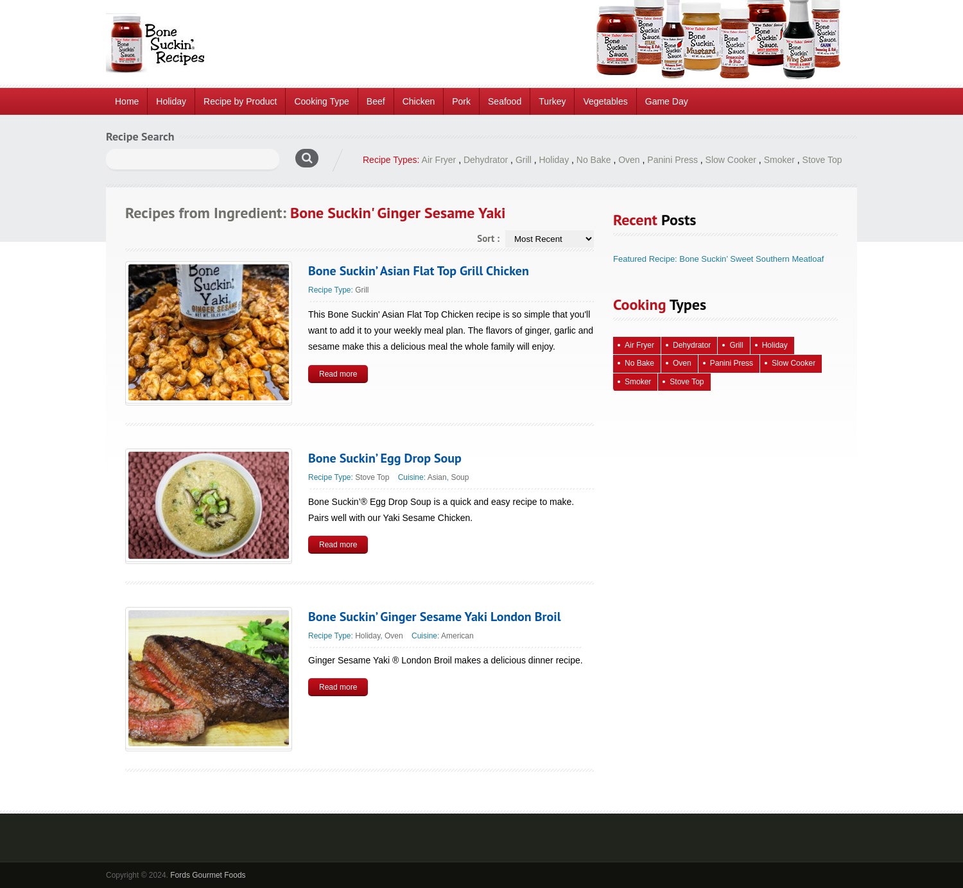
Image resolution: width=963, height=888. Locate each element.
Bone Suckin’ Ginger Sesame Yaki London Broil (434, 616)
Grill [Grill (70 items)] (736, 345)
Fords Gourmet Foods (207, 875)
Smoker (779, 160)
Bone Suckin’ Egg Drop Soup (385, 458)
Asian (437, 477)
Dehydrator (486, 160)
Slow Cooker (731, 160)
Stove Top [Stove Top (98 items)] (687, 381)
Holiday (171, 101)
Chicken (419, 101)
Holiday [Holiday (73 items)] (775, 345)
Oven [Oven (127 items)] (682, 363)
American (457, 635)
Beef (376, 101)
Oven (628, 160)
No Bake (594, 160)
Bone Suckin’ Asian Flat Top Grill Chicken (418, 270)
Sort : (488, 238)
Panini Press (672, 160)
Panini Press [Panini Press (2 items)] (731, 363)
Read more (338, 374)
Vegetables (605, 101)
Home (127, 101)
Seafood (504, 101)
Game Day (666, 101)
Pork (461, 101)
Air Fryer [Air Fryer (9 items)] (639, 345)
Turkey (552, 101)
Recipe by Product (240, 101)
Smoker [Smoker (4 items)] (638, 381)
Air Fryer (439, 160)
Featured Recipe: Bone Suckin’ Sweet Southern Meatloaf (718, 259)
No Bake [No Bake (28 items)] (639, 363)
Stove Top (822, 160)
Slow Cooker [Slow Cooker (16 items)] (793, 363)
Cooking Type (321, 101)
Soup (460, 477)
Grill (524, 160)
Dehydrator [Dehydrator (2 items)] (692, 345)
